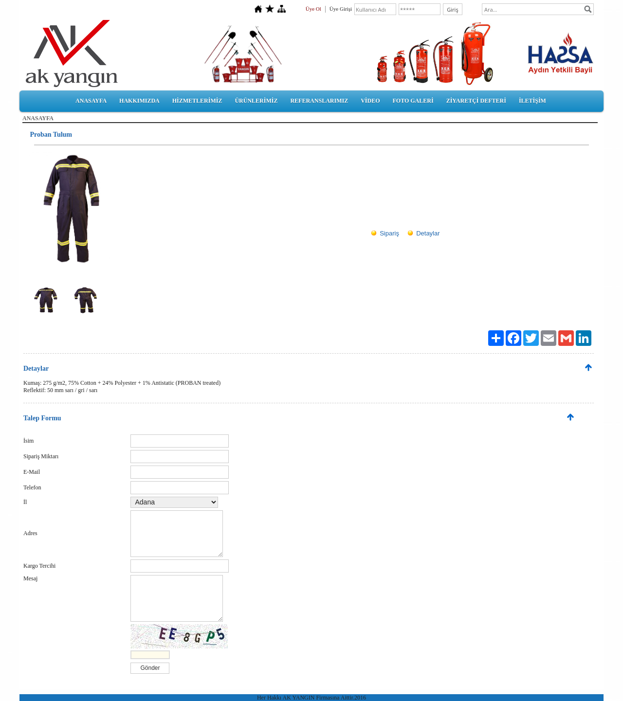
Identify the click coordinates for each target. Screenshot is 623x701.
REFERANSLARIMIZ (319, 100)
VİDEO (370, 100)
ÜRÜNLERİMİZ (256, 100)
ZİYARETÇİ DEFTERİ (476, 100)
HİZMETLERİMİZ (197, 100)
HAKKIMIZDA (139, 100)
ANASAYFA (91, 100)
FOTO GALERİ (412, 100)
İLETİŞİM (532, 100)
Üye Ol (313, 9)
